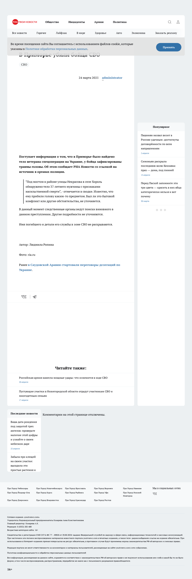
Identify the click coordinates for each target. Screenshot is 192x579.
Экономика (138, 33)
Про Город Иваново (132, 488)
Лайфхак (61, 33)
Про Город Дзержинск (17, 500)
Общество (52, 22)
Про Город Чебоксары (17, 488)
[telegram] (35, 296)
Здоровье (100, 33)
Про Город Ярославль (75, 488)
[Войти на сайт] (178, 22)
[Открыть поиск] (169, 22)
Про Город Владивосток (47, 500)
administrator (112, 78)
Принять (169, 47)
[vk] (24, 296)
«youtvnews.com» (32, 517)
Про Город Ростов (102, 500)
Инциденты (76, 22)
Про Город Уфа (101, 492)
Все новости (19, 33)
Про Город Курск (44, 492)
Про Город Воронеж (103, 488)
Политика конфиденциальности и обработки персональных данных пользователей (46, 553)
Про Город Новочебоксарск (49, 488)
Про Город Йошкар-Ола (18, 492)
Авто (119, 33)
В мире (81, 33)
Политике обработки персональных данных (56, 49)
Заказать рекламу (166, 33)
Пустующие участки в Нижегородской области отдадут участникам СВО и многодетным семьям (70, 396)
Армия (99, 22)
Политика (120, 22)
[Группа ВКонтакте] (155, 493)
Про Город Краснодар (75, 500)
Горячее (41, 33)
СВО (24, 64)
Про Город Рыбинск (74, 492)
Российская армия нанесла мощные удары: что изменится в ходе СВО (70, 380)
